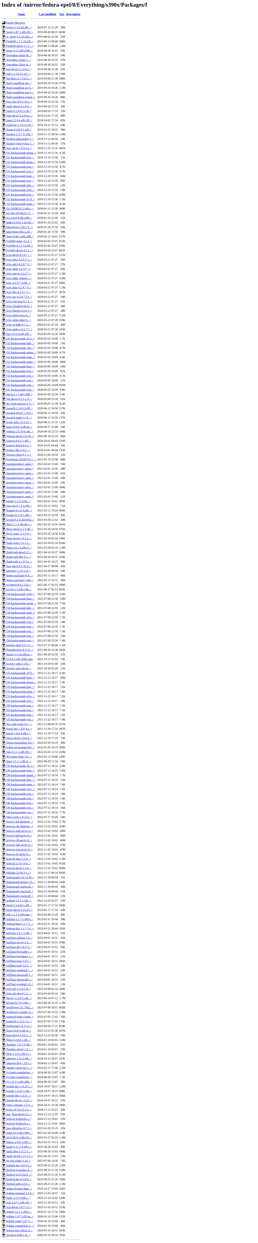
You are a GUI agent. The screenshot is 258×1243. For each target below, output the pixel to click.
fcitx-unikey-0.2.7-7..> (19, 329)
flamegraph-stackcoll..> (20, 886)
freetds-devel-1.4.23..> (19, 1100)
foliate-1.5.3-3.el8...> (18, 501)
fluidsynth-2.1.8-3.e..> (19, 561)
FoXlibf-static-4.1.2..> (19, 241)
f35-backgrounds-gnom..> (21, 682)
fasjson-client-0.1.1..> (19, 454)
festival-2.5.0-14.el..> (18, 863)
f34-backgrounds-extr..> (20, 621)
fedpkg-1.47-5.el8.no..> (20, 1216)
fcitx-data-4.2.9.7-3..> (19, 287)
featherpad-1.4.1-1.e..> (19, 1026)
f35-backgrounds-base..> (20, 677)
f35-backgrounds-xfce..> (20, 696)
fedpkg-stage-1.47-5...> (19, 1221)
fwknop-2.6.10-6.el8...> (20, 431)
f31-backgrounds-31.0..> (20, 199)
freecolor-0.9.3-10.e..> (19, 101)
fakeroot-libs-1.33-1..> (19, 1063)
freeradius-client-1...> (18, 59)
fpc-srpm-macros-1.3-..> (20, 403)
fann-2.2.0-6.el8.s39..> (19, 120)
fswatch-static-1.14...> (19, 417)
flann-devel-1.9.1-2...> (19, 538)
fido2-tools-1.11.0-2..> (19, 817)
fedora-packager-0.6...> (19, 575)
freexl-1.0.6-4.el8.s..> (18, 733)
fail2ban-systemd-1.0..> (20, 984)
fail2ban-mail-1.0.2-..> (19, 965)
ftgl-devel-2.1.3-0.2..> (19, 69)
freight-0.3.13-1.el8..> (19, 515)
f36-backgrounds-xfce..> (20, 789)
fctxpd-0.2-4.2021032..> (20, 519)
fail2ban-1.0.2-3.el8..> (19, 933)
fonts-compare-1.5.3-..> (20, 1105)
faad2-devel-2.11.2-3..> (19, 1156)
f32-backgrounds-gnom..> (21, 352)
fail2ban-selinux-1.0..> (19, 937)
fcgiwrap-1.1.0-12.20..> (20, 124)
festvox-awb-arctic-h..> (19, 830)
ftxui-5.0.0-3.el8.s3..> (18, 1030)
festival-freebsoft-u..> (18, 1118)
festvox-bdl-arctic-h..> (19, 835)
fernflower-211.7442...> (20, 1007)
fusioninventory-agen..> (20, 464)
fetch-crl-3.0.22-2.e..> (19, 1109)
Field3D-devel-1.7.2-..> (20, 46)
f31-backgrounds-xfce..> (20, 190)
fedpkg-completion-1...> (20, 1225)
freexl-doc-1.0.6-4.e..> (19, 728)
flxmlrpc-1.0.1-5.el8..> (19, 1044)
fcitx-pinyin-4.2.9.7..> (19, 273)
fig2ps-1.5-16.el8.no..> (19, 654)
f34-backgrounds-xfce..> (20, 617)
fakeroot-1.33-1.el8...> (19, 1058)
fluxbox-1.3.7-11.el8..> (19, 134)
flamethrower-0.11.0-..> (20, 649)
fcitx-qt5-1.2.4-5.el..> (18, 988)
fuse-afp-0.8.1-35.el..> (19, 566)
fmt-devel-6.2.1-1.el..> (19, 399)
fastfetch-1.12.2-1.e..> (19, 1021)
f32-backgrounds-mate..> (20, 357)
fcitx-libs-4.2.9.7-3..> (18, 292)
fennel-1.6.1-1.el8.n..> (19, 1211)
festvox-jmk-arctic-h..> (19, 844)
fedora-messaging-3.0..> (20, 742)
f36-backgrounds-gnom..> (21, 775)
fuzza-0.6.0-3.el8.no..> (19, 426)
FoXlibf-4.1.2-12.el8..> (19, 245)
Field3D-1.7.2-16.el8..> (20, 41)
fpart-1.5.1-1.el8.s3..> (18, 761)
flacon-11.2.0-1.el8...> (19, 998)
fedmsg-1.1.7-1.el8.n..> (19, 919)
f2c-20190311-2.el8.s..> (20, 208)
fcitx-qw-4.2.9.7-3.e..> (19, 296)
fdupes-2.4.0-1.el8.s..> (19, 1142)
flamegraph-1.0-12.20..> (20, 877)
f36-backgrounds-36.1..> (20, 765)
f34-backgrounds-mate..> (20, 612)
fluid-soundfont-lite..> (19, 83)
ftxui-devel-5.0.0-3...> (19, 1035)
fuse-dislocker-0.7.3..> (19, 1128)
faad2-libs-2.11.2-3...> (19, 1151)
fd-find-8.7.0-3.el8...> (18, 1002)
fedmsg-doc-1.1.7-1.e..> (20, 928)
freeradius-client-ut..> (18, 64)
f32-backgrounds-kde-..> (20, 343)
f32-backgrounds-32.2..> (20, 338)
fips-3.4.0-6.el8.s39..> (19, 333)
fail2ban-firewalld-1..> (19, 951)
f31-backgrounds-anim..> (20, 162)
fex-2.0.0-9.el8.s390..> (19, 217)
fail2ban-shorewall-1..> (19, 974)
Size (61, 14)
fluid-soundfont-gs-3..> (19, 87)
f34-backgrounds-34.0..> (20, 594)
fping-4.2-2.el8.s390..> (19, 50)
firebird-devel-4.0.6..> (19, 1179)
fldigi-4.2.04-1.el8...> (18, 1039)
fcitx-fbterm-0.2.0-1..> (19, 310)
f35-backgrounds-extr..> (20, 700)
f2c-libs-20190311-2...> (20, 213)
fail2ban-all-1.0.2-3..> (19, 947)
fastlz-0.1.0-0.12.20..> (19, 111)
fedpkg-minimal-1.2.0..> (20, 1193)
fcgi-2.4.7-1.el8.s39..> (19, 1202)
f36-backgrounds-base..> (20, 770)
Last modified (47, 14)
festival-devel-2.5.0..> (19, 868)
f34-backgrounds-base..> (20, 598)
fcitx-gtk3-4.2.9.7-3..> (19, 264)
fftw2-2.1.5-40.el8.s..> (19, 524)
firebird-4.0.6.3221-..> (19, 1174)
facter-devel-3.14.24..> (19, 909)
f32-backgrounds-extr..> (20, 371)
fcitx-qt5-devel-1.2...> (19, 993)
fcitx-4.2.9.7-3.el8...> (18, 282)
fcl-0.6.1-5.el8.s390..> (19, 589)
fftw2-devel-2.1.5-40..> (19, 529)
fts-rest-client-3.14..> (18, 1160)
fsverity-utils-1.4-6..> (18, 663)
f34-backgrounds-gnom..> (21, 603)
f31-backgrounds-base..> (20, 176)
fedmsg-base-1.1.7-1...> (20, 923)
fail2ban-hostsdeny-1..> (20, 956)
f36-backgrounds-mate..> (20, 784)
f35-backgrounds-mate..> (20, 691)
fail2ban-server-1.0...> (19, 942)
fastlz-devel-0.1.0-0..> (19, 106)
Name (21, 14)
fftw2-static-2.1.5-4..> (19, 533)
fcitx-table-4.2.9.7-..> (18, 268)
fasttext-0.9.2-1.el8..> (18, 440)
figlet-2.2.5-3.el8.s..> (18, 1197)
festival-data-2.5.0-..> (18, 858)
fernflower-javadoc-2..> (20, 1012)
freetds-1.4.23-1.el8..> (19, 1091)
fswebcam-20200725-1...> (21, 459)
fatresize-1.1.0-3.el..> (18, 570)
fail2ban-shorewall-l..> (19, 979)
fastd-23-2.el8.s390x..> (19, 1132)
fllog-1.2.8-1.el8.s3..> (18, 1053)
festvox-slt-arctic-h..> (18, 854)
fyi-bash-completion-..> (20, 1072)
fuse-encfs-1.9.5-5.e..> (19, 148)
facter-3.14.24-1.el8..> (19, 905)
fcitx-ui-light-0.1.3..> (18, 324)
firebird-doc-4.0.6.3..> (19, 1165)
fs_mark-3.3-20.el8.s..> (19, 36)
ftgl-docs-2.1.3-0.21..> (19, 78)
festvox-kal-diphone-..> (19, 821)
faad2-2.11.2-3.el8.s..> (19, 1146)
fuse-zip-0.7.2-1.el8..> (19, 505)
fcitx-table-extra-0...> (18, 315)
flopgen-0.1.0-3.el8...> (19, 510)
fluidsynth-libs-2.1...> (18, 556)
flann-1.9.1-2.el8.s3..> (19, 547)
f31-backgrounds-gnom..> (21, 152)
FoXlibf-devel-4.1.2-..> (19, 250)
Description (73, 14)
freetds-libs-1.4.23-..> (18, 1095)
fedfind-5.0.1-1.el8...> (19, 900)
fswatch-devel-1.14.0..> (20, 412)
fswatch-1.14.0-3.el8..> (19, 408)
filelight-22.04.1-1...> (18, 872)
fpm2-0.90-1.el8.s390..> (20, 236)
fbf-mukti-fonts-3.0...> (19, 756)
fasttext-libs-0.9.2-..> (18, 450)
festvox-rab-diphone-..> (20, 826)
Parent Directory (15, 22)
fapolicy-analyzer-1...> (19, 1067)
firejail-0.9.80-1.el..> (18, 1235)
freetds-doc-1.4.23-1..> (19, 1086)
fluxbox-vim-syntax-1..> (20, 143)
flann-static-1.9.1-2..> (18, 543)
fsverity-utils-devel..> (18, 668)
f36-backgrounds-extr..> (20, 793)
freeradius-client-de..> (19, 55)
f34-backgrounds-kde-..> (20, 608)
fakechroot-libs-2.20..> (19, 231)
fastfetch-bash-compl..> (20, 1016)
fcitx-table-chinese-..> (19, 278)
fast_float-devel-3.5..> (19, 1114)
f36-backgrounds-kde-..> (20, 779)
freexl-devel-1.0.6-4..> (19, 738)
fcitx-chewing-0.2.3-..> (19, 301)
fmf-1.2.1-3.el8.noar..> (19, 914)
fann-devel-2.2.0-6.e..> (19, 115)
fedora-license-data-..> (19, 1188)
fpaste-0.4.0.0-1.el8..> (19, 129)
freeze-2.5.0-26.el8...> (19, 27)
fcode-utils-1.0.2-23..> (19, 422)
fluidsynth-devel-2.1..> (19, 552)
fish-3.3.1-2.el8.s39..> (19, 752)
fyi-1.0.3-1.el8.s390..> (19, 1081)
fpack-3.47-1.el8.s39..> (19, 32)
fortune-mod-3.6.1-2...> (20, 645)
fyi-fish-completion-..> (19, 1077)
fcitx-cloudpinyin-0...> (19, 306)
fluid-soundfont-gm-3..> (20, 92)
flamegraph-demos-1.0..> (20, 882)
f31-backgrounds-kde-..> (20, 185)
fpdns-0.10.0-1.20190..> (20, 222)
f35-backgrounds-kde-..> (20, 686)
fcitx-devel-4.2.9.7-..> (19, 255)
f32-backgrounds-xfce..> (20, 347)
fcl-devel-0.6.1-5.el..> (18, 584)
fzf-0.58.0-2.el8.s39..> (19, 1137)
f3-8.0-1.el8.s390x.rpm (19, 659)
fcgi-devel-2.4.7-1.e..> (19, 1207)
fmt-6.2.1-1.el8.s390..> (19, 394)
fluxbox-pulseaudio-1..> (20, 138)
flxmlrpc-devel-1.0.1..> (19, 1049)
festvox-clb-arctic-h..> (19, 840)
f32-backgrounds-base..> (20, 366)
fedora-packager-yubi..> (20, 580)
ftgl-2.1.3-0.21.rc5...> (18, 73)
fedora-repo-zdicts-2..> (19, 1230)
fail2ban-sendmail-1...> (19, 970)
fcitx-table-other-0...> (18, 320)
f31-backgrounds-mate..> (20, 203)
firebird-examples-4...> (19, 1170)
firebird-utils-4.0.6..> (18, 1183)
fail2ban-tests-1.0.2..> (19, 961)
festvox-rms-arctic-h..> (19, 849)
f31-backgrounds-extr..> (20, 157)
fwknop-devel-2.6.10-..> (20, 436)
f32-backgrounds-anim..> (20, 361)
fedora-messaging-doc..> (20, 747)
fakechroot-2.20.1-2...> (19, 227)
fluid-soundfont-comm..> (20, 97)
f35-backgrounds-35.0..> (20, 673)
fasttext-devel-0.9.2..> (19, 445)
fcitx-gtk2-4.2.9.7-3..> (19, 259)
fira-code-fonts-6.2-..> (19, 724)
